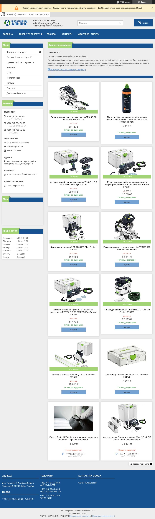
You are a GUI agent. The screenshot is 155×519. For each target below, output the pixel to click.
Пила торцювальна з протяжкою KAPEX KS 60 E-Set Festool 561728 (73, 118)
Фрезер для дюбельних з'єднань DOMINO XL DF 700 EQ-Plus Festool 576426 (127, 438)
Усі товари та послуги (139, 464)
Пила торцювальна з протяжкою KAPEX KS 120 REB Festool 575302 (127, 248)
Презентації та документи (20, 62)
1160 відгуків (125, 2)
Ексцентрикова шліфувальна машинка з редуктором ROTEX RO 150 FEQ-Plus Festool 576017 (127, 184)
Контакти (67, 34)
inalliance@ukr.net (15, 146)
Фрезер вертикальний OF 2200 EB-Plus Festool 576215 (74, 248)
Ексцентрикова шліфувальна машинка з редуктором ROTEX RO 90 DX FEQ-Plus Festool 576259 (73, 312)
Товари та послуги (29, 34)
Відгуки (10, 83)
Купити (73, 135)
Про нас (51, 34)
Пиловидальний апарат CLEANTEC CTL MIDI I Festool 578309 (127, 310)
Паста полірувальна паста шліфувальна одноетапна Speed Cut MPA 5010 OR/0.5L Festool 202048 (127, 119)
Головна (8, 34)
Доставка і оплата (88, 34)
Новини (11, 67)
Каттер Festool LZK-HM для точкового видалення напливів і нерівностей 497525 (73, 438)
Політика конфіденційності (103, 516)
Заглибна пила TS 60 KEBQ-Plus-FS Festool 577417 (73, 375)
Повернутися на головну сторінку (68, 69)
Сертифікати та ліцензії (19, 57)
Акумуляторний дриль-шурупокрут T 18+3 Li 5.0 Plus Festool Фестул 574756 (73, 183)
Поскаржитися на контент (80, 516)
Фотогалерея (13, 77)
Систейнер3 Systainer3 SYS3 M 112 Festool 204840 (127, 375)
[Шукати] (120, 23)
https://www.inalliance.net (18, 142)
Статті (10, 72)
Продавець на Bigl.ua (77, 513)
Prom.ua (91, 511)
